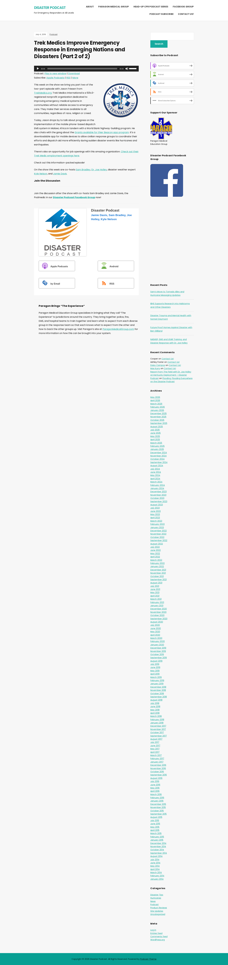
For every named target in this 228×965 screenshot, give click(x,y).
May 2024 (155, 475)
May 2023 (155, 514)
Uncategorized (157, 914)
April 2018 (155, 713)
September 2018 (158, 696)
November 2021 (158, 573)
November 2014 (158, 846)
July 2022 (155, 547)
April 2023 (155, 517)
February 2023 (157, 524)
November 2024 (158, 455)
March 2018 (156, 716)
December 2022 (158, 530)
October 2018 (157, 693)
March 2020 (156, 638)
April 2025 (155, 439)
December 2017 (158, 726)
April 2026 (155, 400)
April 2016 (155, 791)
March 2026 (156, 403)
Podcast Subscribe (161, 14)
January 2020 (157, 644)
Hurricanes (155, 898)
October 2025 (157, 420)
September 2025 (158, 423)
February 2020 (157, 641)
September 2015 (158, 813)
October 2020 (157, 615)
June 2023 (155, 511)
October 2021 (157, 576)
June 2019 (155, 667)
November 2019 (158, 651)
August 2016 (156, 778)
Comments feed (159, 936)
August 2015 (156, 817)
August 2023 (156, 504)
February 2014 (157, 875)
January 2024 (157, 488)
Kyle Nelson (40, 173)
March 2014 (156, 872)
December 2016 (158, 765)
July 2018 (154, 703)
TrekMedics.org (43, 93)
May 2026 (155, 397)
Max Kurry (155, 368)
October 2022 (157, 537)
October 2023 (157, 498)
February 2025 (157, 446)
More (75, 77)
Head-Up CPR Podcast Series (150, 6)
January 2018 (156, 722)
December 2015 (158, 804)
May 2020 (155, 631)
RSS (68, 77)
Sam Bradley (83, 169)
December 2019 (158, 647)
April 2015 (154, 830)
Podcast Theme (148, 959)
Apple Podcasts (55, 77)
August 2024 (156, 465)
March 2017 (156, 755)
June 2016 (155, 784)
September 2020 (158, 618)
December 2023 (158, 491)
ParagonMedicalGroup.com (118, 329)
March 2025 (156, 442)
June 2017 (155, 745)
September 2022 (158, 540)
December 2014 (158, 843)
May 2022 (155, 553)
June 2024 (155, 472)
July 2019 (154, 664)
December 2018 (158, 687)
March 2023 (156, 521)
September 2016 (158, 774)
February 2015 (157, 836)
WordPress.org (157, 939)
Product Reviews (158, 907)
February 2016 (157, 797)
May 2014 (155, 866)
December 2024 (158, 452)
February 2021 (157, 602)
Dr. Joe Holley (99, 169)
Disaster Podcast (50, 7)
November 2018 (158, 690)
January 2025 (157, 449)
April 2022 (155, 556)
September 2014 (158, 853)
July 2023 (155, 507)
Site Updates (156, 911)
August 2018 (156, 699)
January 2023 (157, 527)
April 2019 (155, 673)
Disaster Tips (156, 894)
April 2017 (155, 752)
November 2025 (158, 416)
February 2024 (157, 485)
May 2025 (155, 436)
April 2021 (154, 595)
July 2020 (155, 625)
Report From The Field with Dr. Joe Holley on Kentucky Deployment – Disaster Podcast (170, 375)
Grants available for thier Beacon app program (102, 132)
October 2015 (157, 810)
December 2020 (158, 608)
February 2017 (157, 758)
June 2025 (155, 433)
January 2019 (156, 683)
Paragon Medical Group (113, 6)
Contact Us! (186, 14)
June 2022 (155, 550)
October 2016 (157, 771)
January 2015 (156, 840)
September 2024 (159, 462)
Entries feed (156, 933)
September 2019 (158, 657)
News (153, 901)
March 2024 (156, 481)
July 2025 (155, 429)
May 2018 (155, 709)
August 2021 (156, 582)
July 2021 (154, 586)
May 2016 (155, 787)
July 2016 (154, 781)
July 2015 (154, 820)
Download (74, 73)
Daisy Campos (157, 365)
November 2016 (158, 768)
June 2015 (155, 823)
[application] (86, 69)
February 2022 (157, 563)
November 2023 (158, 494)
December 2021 (158, 569)
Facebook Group (183, 6)
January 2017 (156, 761)
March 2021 (156, 599)
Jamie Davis (60, 173)
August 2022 (156, 543)
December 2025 (158, 413)
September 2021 (158, 579)
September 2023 (158, 501)
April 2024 (155, 478)
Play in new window (55, 73)
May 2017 (155, 748)
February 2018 (157, 719)
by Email (49, 283)
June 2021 (155, 589)
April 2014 (155, 869)
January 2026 (157, 410)
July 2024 (155, 468)
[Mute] (126, 68)
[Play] (37, 68)
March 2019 (156, 677)
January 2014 (157, 879)
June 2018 (155, 706)
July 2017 (154, 742)
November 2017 (158, 729)
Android (108, 266)
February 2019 (157, 680)
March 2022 (156, 560)
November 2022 (158, 533)
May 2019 (155, 670)
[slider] (82, 68)
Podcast (53, 34)
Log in (153, 930)
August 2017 (156, 739)
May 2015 (154, 827)
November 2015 (158, 807)
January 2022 (157, 566)
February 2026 (157, 407)
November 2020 (158, 612)
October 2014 (157, 849)
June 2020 (155, 628)
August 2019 (156, 661)
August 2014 (156, 856)
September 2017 (158, 735)
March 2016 (156, 794)
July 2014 (154, 859)
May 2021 (154, 592)
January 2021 (156, 605)
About (90, 6)
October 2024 (157, 459)
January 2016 (156, 800)
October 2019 (157, 654)
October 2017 (157, 732)
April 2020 (155, 634)
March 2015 (156, 833)
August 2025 (156, 426)
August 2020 (156, 621)
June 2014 (155, 862)
